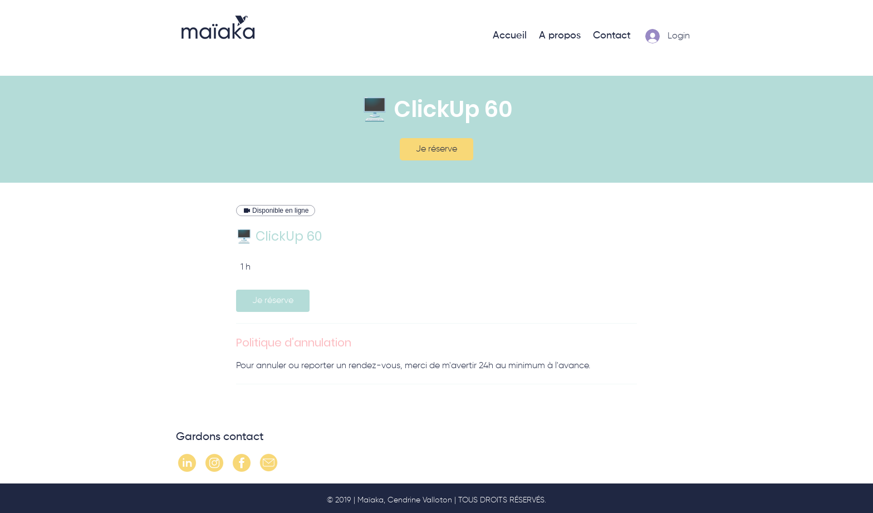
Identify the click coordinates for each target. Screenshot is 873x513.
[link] (436, 149)
